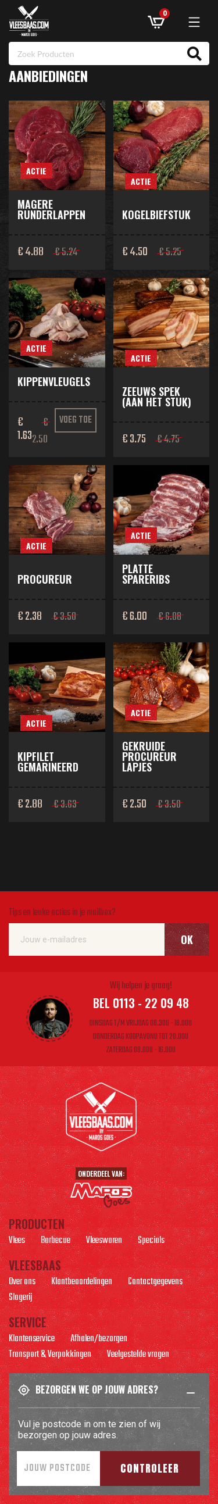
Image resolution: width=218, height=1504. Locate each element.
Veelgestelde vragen (138, 1355)
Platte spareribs (146, 573)
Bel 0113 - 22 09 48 (141, 1003)
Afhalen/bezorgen (98, 1340)
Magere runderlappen (51, 209)
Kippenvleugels (53, 381)
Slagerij (20, 1298)
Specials (151, 1241)
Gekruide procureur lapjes (149, 756)
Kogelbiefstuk (156, 214)
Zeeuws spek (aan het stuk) (156, 396)
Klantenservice (32, 1340)
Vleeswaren (104, 1241)
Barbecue (55, 1241)
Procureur (44, 579)
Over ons (22, 1283)
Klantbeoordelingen (81, 1283)
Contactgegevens (155, 1283)
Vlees (17, 1241)
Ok (187, 939)
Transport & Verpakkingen (50, 1355)
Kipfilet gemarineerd (47, 761)
